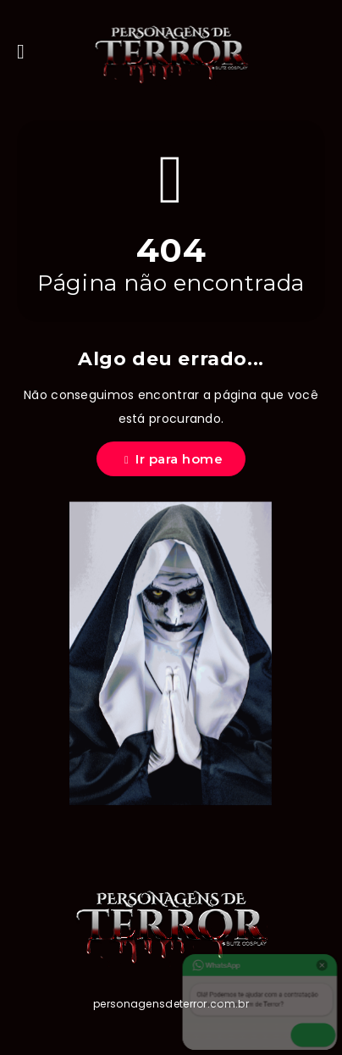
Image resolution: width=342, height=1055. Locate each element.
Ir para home (173, 459)
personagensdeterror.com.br (171, 1004)
